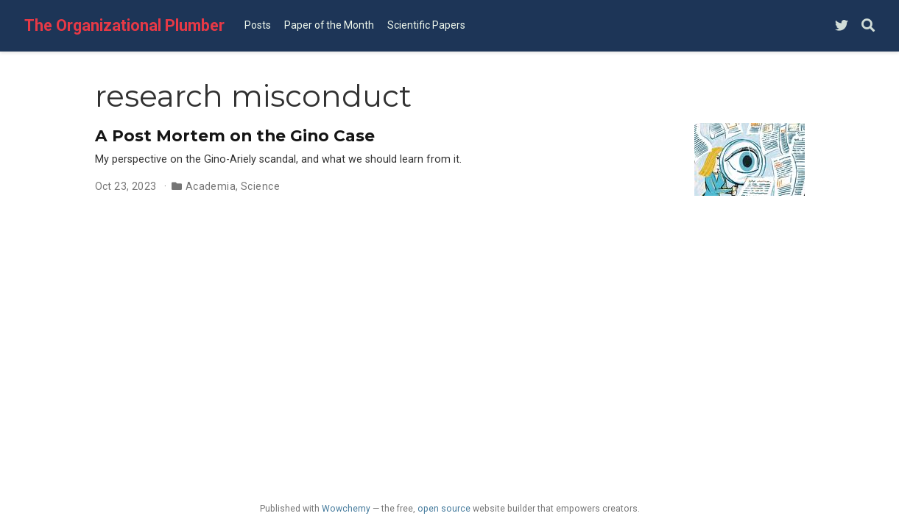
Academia (211, 186)
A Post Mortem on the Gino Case (235, 135)
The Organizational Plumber (124, 25)
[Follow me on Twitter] (841, 26)
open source (443, 509)
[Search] (868, 26)
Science (260, 186)
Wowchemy (346, 509)
